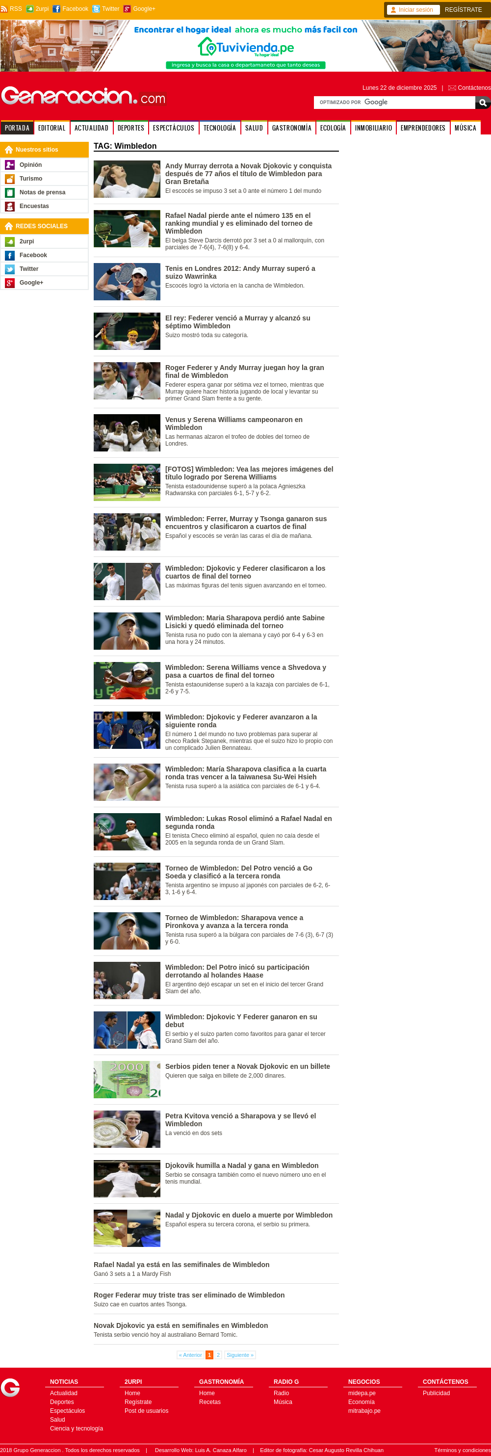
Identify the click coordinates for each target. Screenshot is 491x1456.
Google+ (144, 8)
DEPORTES (131, 128)
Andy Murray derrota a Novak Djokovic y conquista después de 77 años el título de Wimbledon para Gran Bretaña (248, 173)
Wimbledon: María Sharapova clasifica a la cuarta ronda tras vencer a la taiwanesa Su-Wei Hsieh (245, 773)
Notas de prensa (42, 192)
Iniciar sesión (416, 9)
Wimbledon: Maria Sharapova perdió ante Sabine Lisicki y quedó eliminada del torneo (245, 622)
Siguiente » (240, 1355)
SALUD (254, 128)
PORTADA (17, 128)
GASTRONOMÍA (292, 128)
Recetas (210, 1402)
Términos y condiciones (462, 1450)
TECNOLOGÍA (220, 128)
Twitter (110, 8)
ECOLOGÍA (333, 128)
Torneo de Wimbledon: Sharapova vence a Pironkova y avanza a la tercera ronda (234, 921)
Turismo (31, 178)
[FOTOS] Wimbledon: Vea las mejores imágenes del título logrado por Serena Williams (249, 473)
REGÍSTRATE (463, 9)
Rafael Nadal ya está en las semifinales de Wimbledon (182, 1265)
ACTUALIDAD (92, 128)
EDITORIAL (51, 128)
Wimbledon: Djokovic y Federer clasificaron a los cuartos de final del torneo (245, 572)
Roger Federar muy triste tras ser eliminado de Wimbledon (189, 1295)
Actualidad (64, 1393)
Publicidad (436, 1393)
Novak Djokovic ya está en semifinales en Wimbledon (181, 1325)
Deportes (62, 1402)
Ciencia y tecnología (76, 1428)
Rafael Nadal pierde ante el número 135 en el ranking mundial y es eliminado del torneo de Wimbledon (238, 223)
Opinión (31, 164)
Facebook (75, 8)
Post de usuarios (146, 1410)
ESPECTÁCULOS (173, 128)
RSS (16, 8)
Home (132, 1393)
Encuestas (34, 206)
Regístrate (138, 1402)
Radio (281, 1393)
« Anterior (190, 1355)
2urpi (42, 8)
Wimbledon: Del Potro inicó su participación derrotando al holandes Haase (237, 971)
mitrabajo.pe (364, 1410)
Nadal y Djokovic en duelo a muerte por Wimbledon (249, 1215)
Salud (57, 1419)
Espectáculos (67, 1410)
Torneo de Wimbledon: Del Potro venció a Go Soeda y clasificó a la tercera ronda (238, 872)
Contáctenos (474, 87)
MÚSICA (466, 128)
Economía (361, 1402)
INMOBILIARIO (373, 128)
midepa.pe (362, 1393)
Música (283, 1402)
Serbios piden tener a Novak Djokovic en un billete (247, 1066)
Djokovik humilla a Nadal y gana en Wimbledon (242, 1165)
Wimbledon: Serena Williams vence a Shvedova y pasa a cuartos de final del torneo (245, 671)
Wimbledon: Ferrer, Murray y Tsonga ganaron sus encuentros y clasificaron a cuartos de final (246, 522)
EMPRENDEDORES (423, 128)
